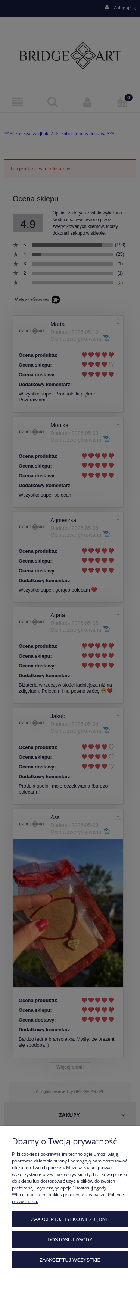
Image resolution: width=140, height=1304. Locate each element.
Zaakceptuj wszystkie (70, 1260)
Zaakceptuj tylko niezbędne (70, 1219)
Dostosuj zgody (69, 1239)
